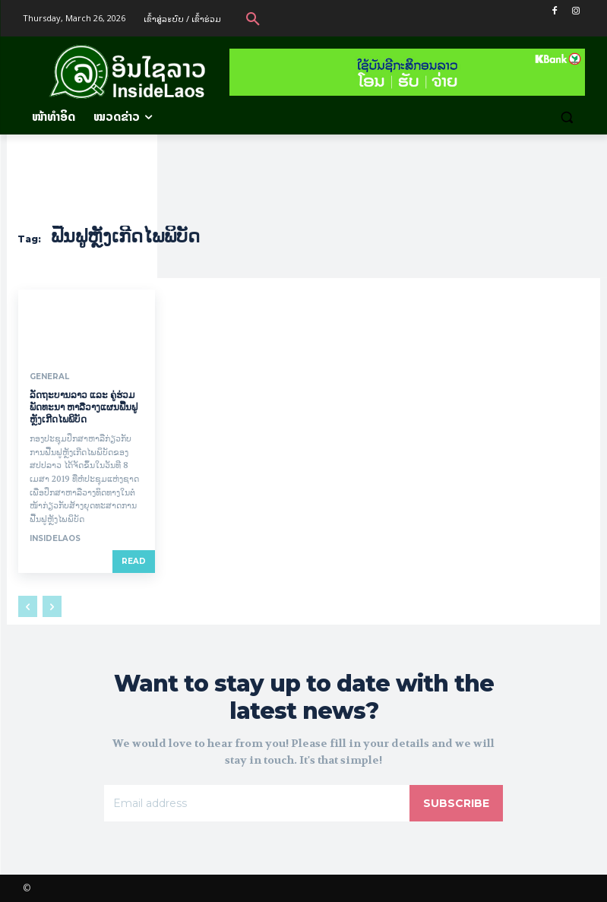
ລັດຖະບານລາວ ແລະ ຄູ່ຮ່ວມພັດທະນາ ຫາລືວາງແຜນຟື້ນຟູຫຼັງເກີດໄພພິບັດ (84, 406)
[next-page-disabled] (52, 606)
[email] (257, 803)
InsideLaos (55, 538)
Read (134, 561)
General (49, 377)
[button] (253, 18)
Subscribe (456, 803)
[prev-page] (27, 606)
